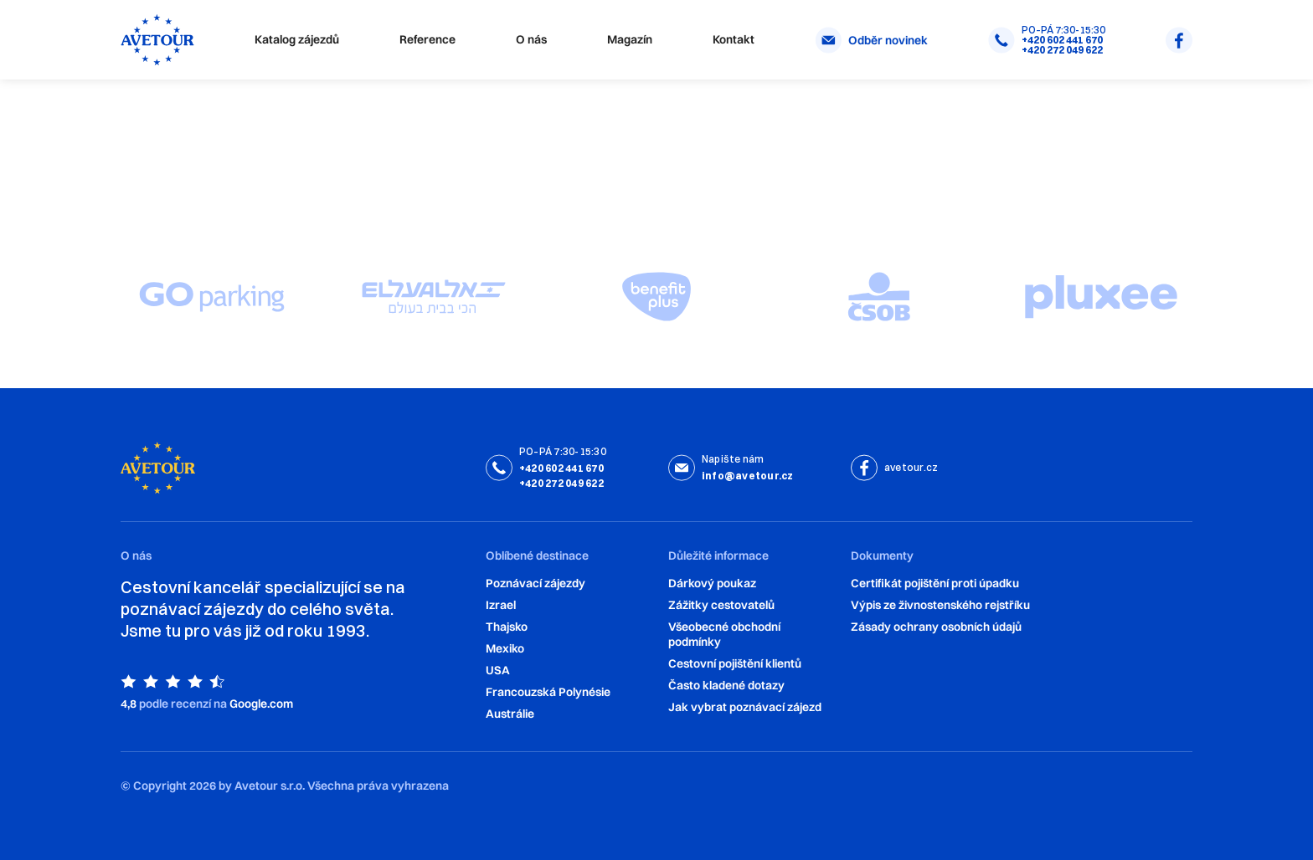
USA (498, 670)
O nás (531, 39)
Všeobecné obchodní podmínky (724, 634)
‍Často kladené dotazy (726, 685)
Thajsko (507, 627)
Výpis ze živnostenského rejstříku (940, 605)
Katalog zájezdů (297, 39)
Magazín (629, 39)
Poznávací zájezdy (535, 583)
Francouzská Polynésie (548, 692)
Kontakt (733, 39)
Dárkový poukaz (712, 583)
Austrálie (510, 714)
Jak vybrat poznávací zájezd (744, 707)
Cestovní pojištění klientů (734, 664)
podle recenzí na (183, 703)
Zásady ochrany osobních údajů (936, 627)
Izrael (501, 605)
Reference (427, 39)
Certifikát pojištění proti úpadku (935, 583)
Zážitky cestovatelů (721, 605)
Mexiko (505, 649)
